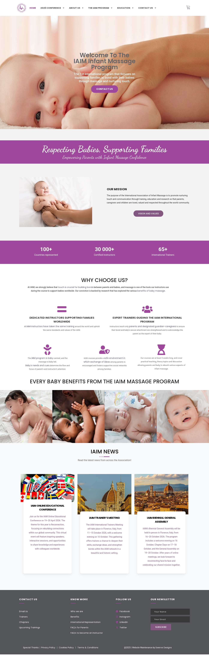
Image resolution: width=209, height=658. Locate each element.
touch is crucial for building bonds (75, 287)
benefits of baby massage (151, 290)
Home (33, 7)
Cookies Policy (66, 647)
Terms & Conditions (87, 647)
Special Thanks (31, 647)
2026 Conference (52, 7)
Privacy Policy (48, 647)
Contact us (147, 7)
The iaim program (100, 7)
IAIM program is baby (42, 358)
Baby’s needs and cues (37, 365)
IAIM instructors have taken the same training (50, 326)
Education (125, 7)
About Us (76, 7)
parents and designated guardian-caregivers (152, 326)
